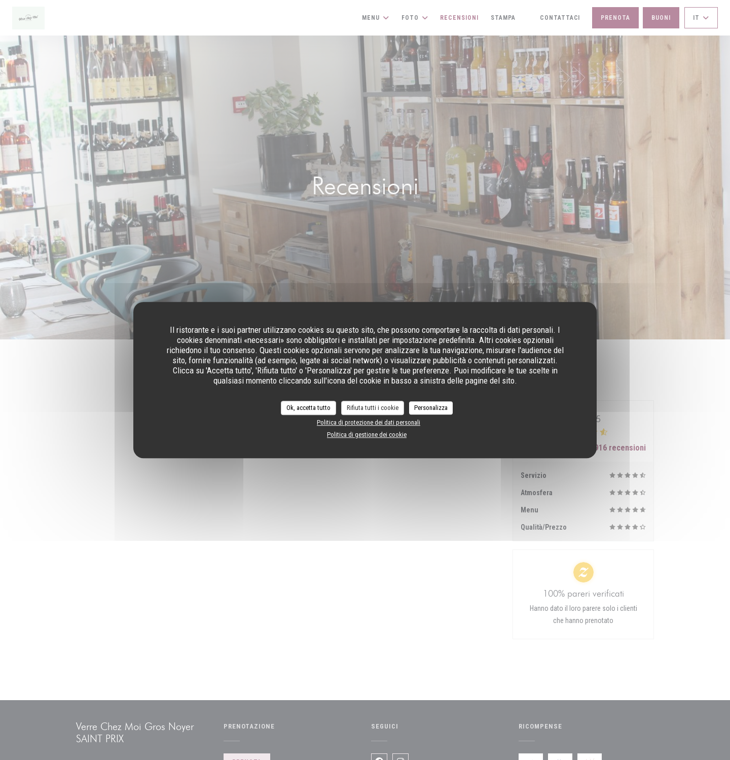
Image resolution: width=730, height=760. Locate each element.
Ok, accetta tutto (308, 407)
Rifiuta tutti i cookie (372, 407)
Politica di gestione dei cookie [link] (367, 434)
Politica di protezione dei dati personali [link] (368, 422)
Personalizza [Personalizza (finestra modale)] (431, 407)
